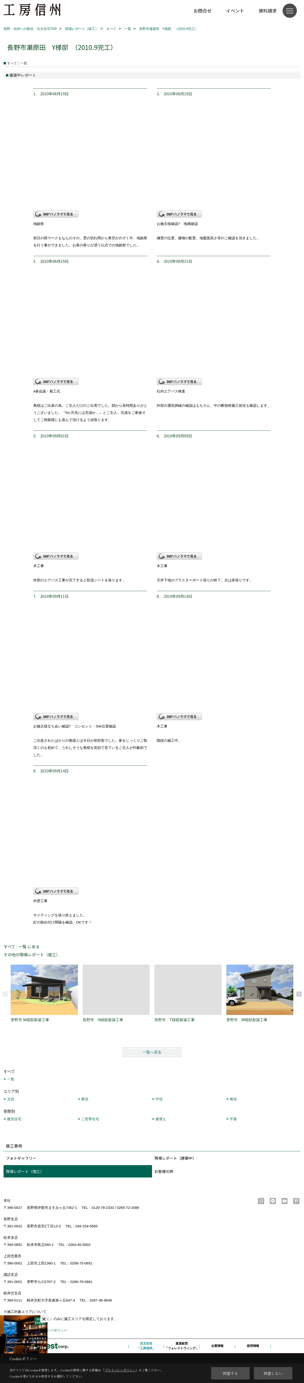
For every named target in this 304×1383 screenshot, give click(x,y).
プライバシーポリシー (50, 1330)
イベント (235, 10)
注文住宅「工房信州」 (146, 1346)
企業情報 (217, 1346)
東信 (84, 1099)
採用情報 (253, 1346)
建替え (161, 1119)
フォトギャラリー (21, 1158)
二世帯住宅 (90, 1119)
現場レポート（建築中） (175, 1158)
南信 (233, 1099)
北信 (10, 1099)
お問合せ (203, 10)
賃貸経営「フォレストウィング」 (182, 1346)
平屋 (233, 1119)
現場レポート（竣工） (25, 1171)
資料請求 (268, 10)
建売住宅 (14, 1119)
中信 (159, 1099)
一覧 (10, 1079)
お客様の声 (163, 1171)
